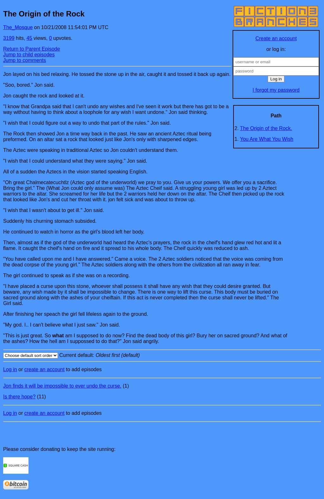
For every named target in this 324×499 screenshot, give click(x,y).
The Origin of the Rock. (266, 128)
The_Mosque (18, 27)
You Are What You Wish (266, 139)
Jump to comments (24, 60)
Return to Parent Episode (31, 49)
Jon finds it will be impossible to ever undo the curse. (62, 386)
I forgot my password (276, 90)
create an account (44, 369)
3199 (9, 38)
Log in (10, 369)
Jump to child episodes (29, 54)
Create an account (276, 38)
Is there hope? (19, 396)
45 (29, 38)
